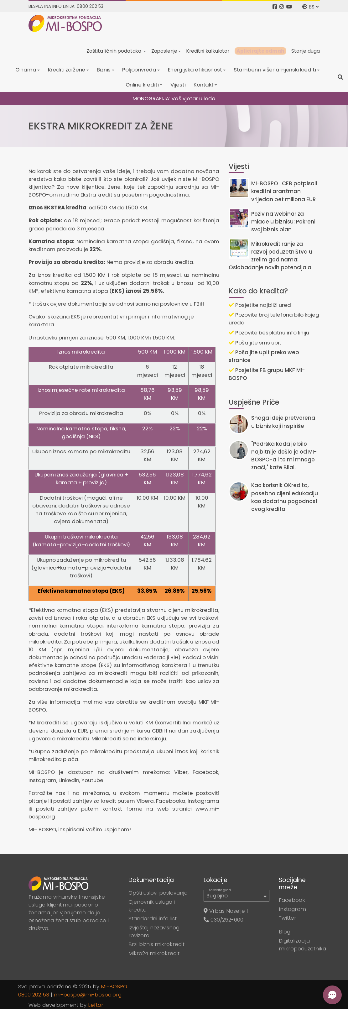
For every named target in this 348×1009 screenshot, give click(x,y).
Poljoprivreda (139, 69)
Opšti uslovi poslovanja (158, 892)
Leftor (95, 1005)
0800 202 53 (33, 994)
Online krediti (142, 84)
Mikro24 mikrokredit (153, 953)
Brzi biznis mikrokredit (156, 944)
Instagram (292, 909)
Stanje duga (305, 51)
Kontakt (204, 84)
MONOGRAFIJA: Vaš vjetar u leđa (174, 98)
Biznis (104, 69)
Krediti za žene (67, 69)
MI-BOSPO (114, 986)
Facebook (292, 900)
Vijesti (178, 84)
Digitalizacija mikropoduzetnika (302, 944)
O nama (25, 69)
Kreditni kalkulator (207, 51)
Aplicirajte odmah (260, 51)
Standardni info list (152, 918)
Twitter (287, 918)
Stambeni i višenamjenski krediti (275, 69)
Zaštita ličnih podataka (114, 51)
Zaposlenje (164, 51)
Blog (284, 931)
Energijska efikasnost (195, 69)
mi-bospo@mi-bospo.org (88, 994)
